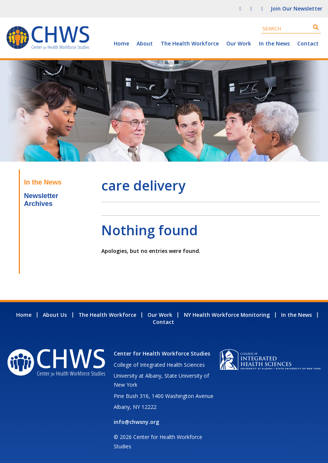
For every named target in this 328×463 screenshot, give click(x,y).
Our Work (238, 43)
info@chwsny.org (136, 421)
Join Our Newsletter (296, 8)
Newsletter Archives (41, 199)
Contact (308, 43)
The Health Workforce (190, 43)
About (145, 43)
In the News (274, 43)
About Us (55, 314)
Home (121, 43)
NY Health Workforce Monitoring (227, 314)
